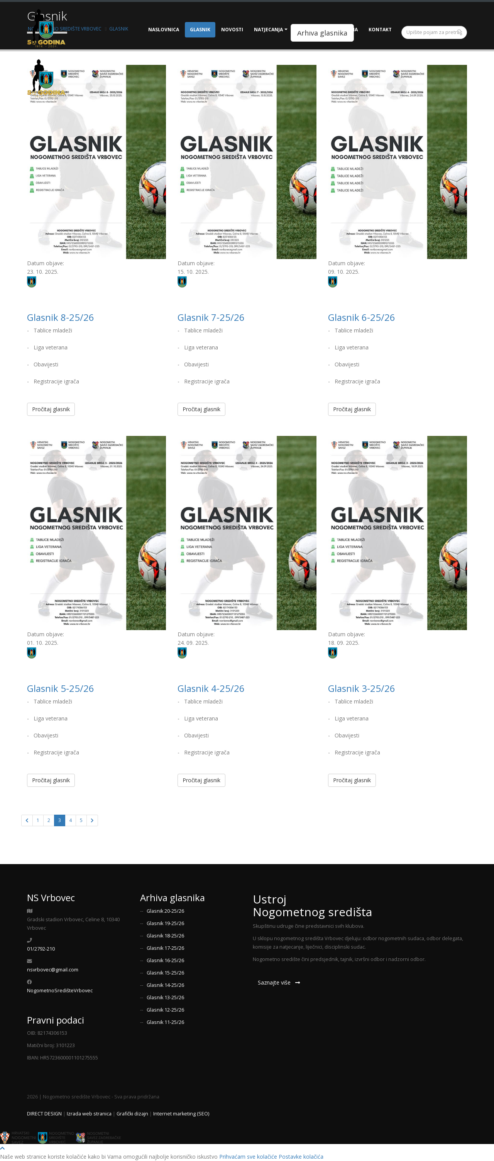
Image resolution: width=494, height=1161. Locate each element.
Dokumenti (313, 29)
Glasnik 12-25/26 (165, 1010)
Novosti (232, 29)
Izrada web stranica (89, 1113)
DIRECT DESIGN (44, 1113)
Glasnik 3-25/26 (361, 688)
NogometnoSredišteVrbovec (60, 990)
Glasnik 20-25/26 (165, 911)
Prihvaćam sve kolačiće (248, 1156)
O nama (348, 29)
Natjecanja (268, 29)
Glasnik (200, 29)
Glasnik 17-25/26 (165, 948)
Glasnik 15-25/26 (165, 972)
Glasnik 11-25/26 (165, 1022)
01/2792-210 (41, 949)
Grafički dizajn (132, 1113)
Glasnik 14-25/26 (165, 985)
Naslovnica (163, 29)
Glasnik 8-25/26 (60, 317)
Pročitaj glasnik (51, 409)
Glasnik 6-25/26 (361, 317)
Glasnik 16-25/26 (165, 960)
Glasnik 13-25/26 (165, 997)
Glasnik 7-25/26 (211, 317)
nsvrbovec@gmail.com (52, 969)
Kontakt (380, 29)
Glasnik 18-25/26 (165, 935)
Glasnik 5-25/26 (60, 688)
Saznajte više (279, 982)
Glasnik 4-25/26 (211, 688)
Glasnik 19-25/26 (165, 923)
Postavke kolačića (301, 1156)
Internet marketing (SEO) (181, 1113)
